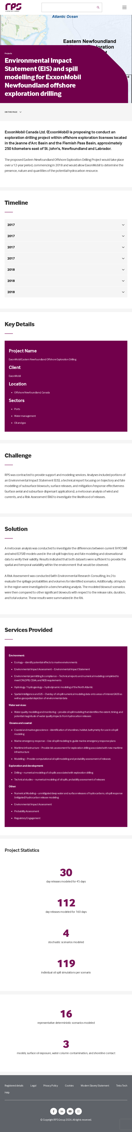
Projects (8, 53)
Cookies (69, 1085)
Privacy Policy (50, 1085)
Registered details (14, 1085)
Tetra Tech (121, 1085)
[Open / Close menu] (124, 7)
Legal (33, 1085)
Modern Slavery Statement (95, 1085)
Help (7, 1092)
